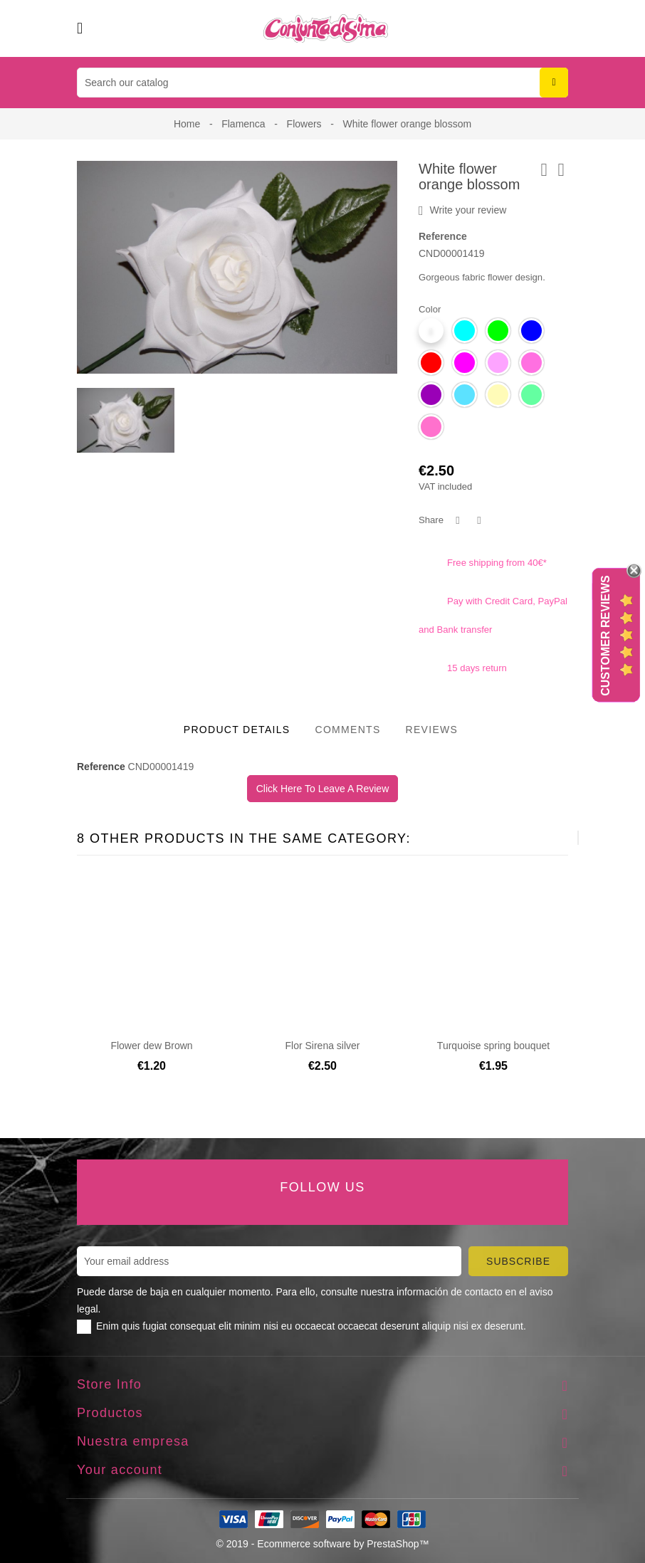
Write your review (462, 210)
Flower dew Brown (151, 1045)
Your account (119, 1470)
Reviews (432, 729)
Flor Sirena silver (322, 1045)
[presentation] (543, 837)
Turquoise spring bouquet (493, 1045)
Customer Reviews (605, 635)
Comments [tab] (347, 729)
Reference (443, 236)
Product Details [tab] (237, 729)
